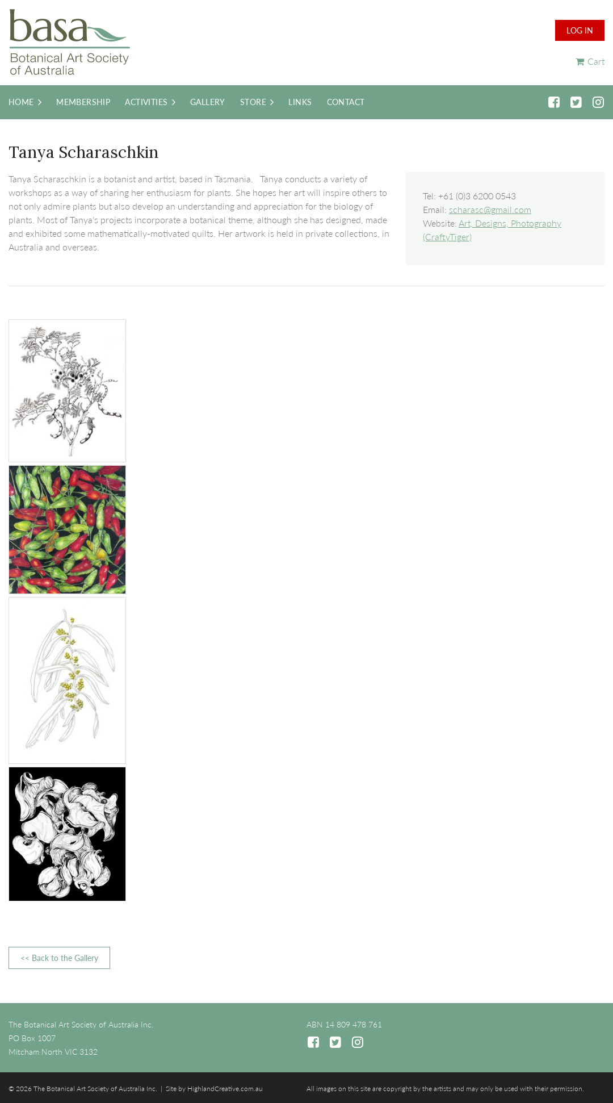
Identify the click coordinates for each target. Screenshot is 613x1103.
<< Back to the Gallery (59, 958)
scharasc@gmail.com (490, 209)
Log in (579, 30)
